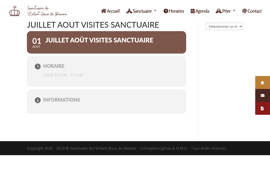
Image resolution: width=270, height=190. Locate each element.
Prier (223, 11)
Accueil (110, 11)
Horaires (173, 11)
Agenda (200, 11)
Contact (252, 11)
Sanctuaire (139, 11)
